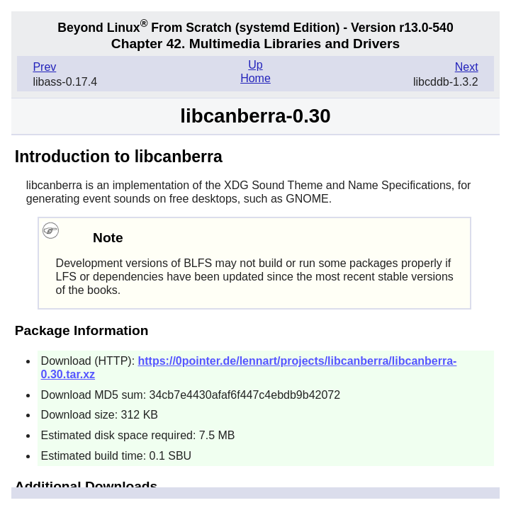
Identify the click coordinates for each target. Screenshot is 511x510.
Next (466, 67)
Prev (44, 67)
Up (255, 65)
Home (255, 78)
